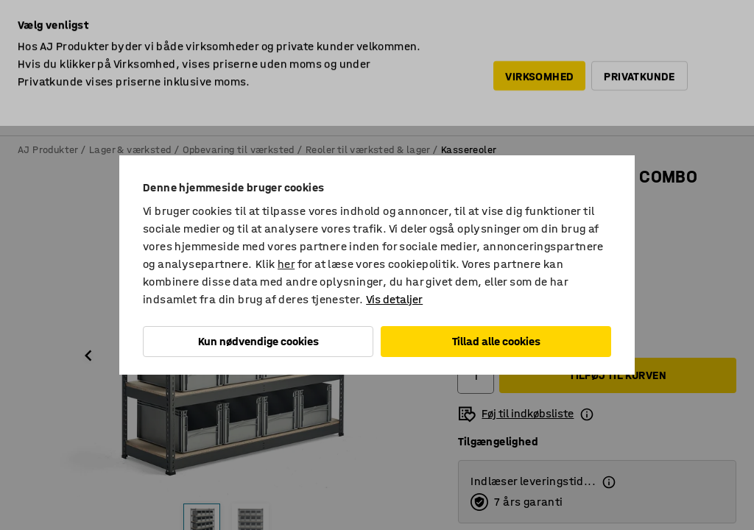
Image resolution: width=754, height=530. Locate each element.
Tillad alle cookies (496, 341)
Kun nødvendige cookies (258, 341)
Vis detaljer (394, 299)
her (286, 264)
